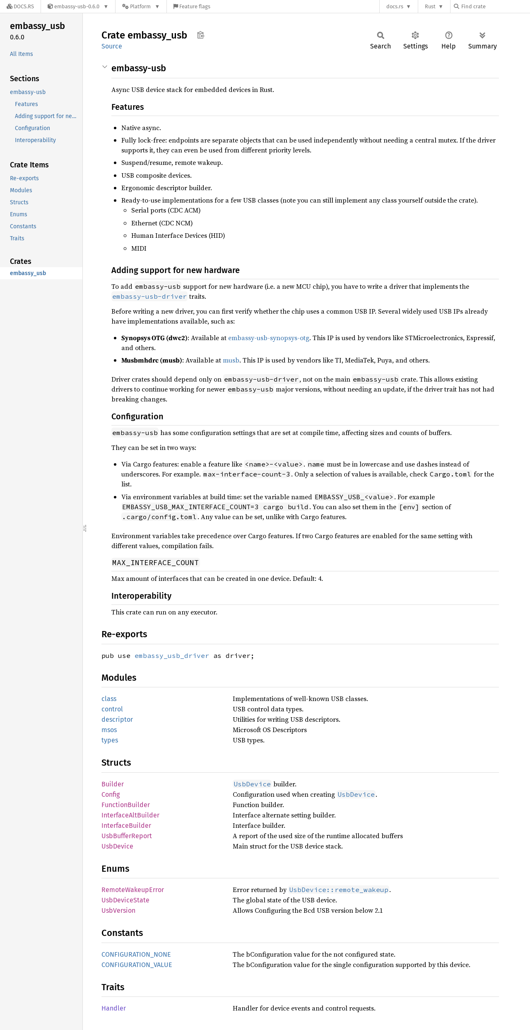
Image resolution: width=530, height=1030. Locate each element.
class (108, 699)
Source (111, 46)
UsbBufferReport (126, 836)
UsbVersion (118, 910)
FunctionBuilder (125, 805)
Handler (113, 1008)
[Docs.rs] (20, 6)
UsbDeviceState (125, 900)
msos (109, 730)
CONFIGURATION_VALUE (136, 965)
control (112, 709)
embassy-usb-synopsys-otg (268, 337)
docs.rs (394, 6)
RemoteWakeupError (132, 890)
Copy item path (200, 35)
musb (231, 360)
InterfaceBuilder (126, 825)
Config (110, 794)
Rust (430, 6)
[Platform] (141, 6)
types (109, 740)
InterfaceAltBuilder (130, 815)
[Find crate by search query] (495, 6)
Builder (112, 784)
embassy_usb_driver (172, 655)
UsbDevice (117, 846)
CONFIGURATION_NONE (136, 954)
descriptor (117, 719)
